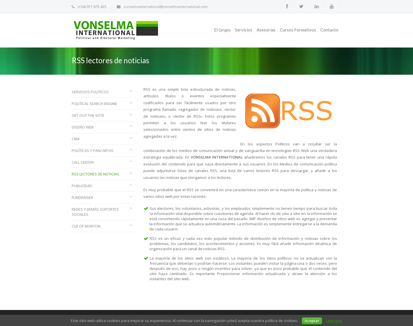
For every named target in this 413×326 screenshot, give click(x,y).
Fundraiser (82, 197)
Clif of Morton (86, 226)
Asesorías (266, 29)
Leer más (334, 320)
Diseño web (82, 127)
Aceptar (312, 320)
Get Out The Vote (88, 115)
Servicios (243, 29)
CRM (75, 138)
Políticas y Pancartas (93, 150)
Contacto (329, 29)
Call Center (83, 162)
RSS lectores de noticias (95, 174)
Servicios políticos (90, 91)
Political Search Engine (94, 103)
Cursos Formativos (298, 29)
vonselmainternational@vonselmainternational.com (166, 6)
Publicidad (82, 185)
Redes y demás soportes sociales (95, 212)
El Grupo (222, 29)
